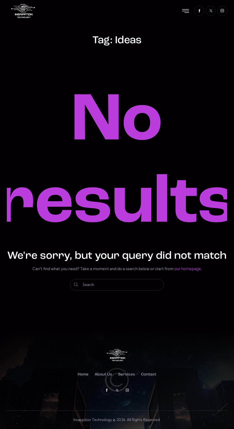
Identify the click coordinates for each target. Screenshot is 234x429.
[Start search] (76, 284)
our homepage (187, 268)
